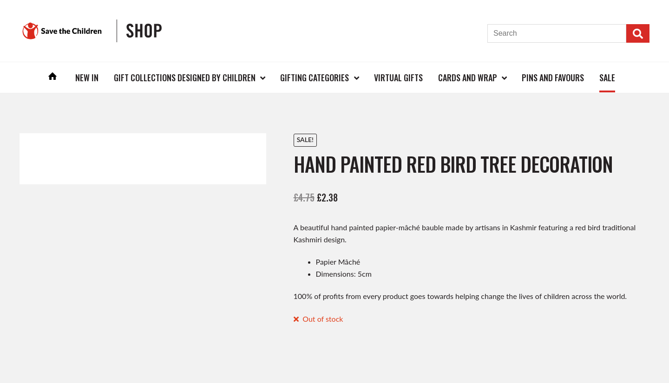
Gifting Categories (314, 77)
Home (53, 77)
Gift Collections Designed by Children (185, 77)
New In (86, 77)
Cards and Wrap (467, 77)
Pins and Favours (553, 77)
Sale (607, 77)
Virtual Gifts (398, 77)
